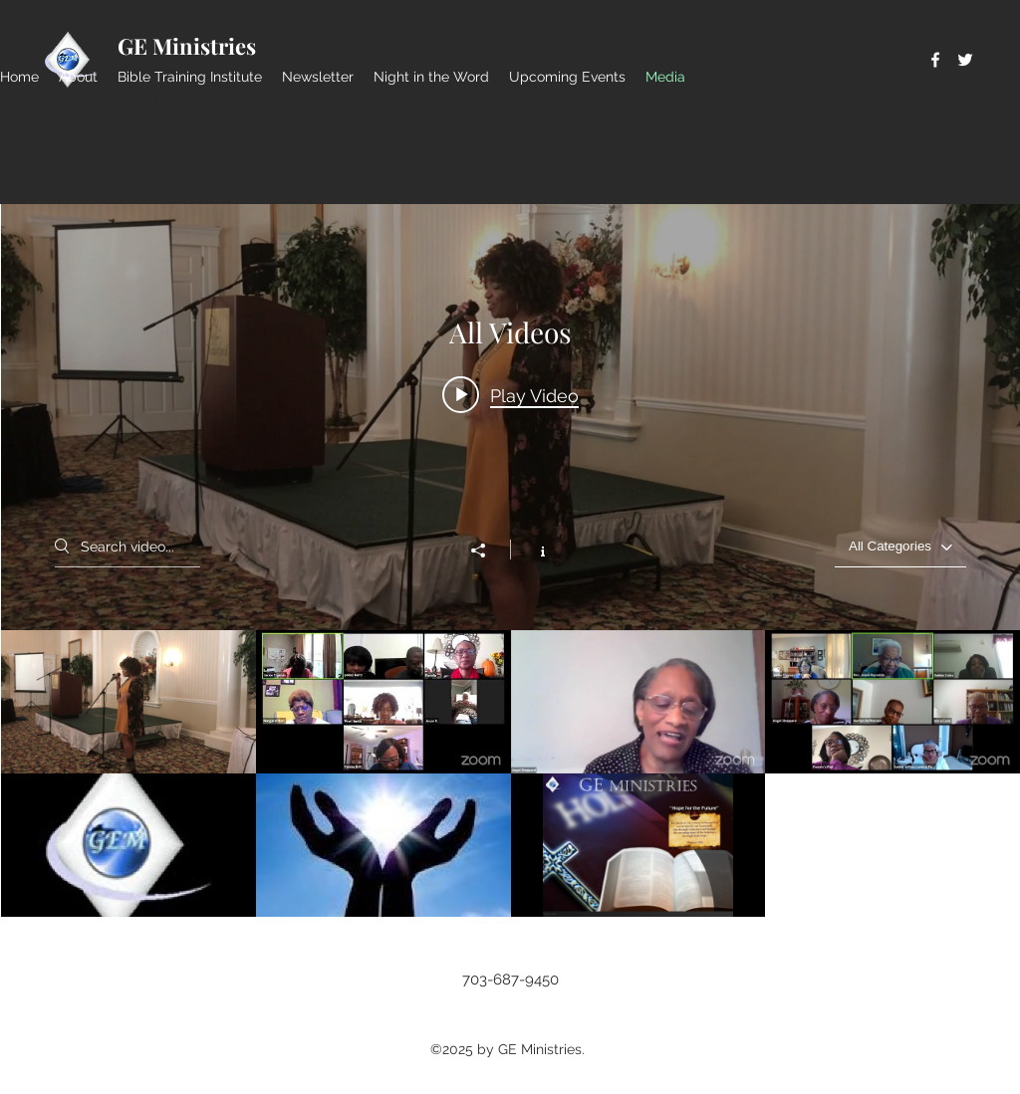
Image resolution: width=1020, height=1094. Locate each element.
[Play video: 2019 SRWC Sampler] (510, 395)
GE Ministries (187, 46)
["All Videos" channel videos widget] (510, 560)
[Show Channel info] (532, 549)
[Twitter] (965, 60)
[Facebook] (935, 60)
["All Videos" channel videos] (510, 773)
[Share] (488, 550)
